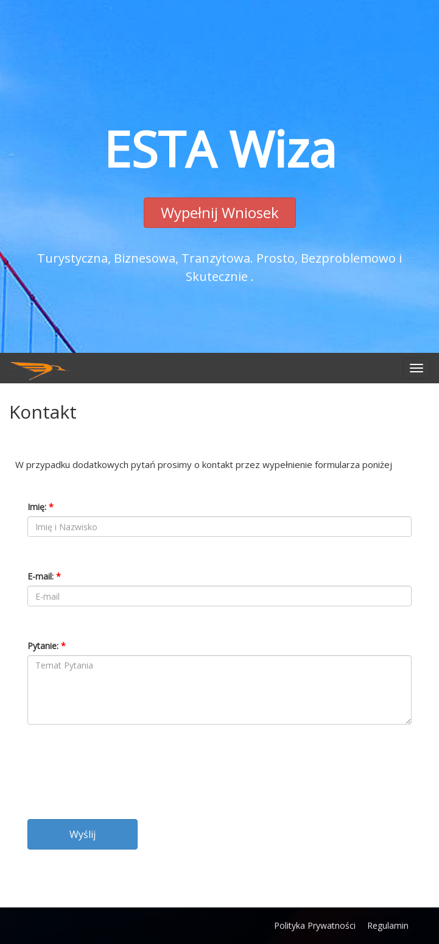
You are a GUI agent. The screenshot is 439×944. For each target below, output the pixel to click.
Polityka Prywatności (315, 925)
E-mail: (44, 576)
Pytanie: (46, 645)
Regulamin (388, 925)
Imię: (40, 507)
